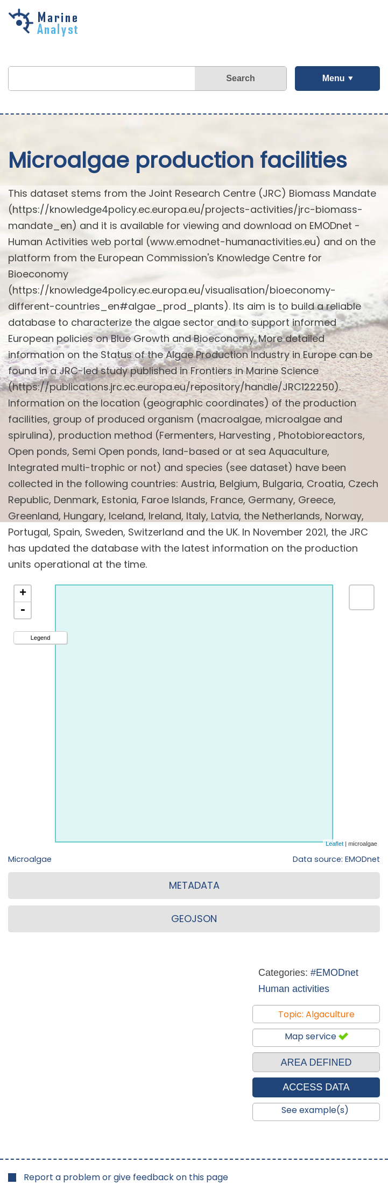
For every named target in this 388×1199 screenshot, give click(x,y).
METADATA (194, 885)
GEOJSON (194, 918)
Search (240, 78)
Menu (333, 78)
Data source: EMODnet (336, 859)
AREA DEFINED (315, 1062)
